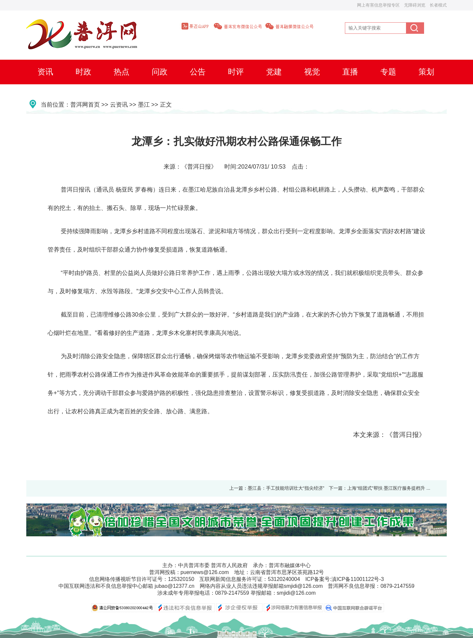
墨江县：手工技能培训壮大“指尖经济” (286, 488)
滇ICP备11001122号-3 (357, 579)
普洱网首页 (85, 104)
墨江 (144, 104)
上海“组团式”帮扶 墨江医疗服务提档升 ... (388, 488)
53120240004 (284, 579)
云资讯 (119, 104)
